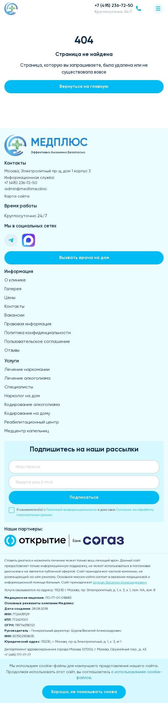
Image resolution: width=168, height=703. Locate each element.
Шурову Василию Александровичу (120, 582)
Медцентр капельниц (26, 431)
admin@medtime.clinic (25, 189)
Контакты (14, 306)
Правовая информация (27, 324)
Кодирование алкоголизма (32, 405)
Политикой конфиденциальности (71, 510)
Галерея (12, 289)
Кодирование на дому (27, 413)
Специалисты (18, 387)
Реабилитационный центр (31, 422)
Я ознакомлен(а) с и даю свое (81, 512)
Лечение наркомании (27, 370)
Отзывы (11, 350)
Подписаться (84, 497)
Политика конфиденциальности (37, 333)
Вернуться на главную (84, 86)
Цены (9, 298)
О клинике (15, 280)
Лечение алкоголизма (27, 378)
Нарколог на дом (22, 396)
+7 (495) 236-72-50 (20, 183)
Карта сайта (16, 196)
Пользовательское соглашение (37, 342)
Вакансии (14, 315)
